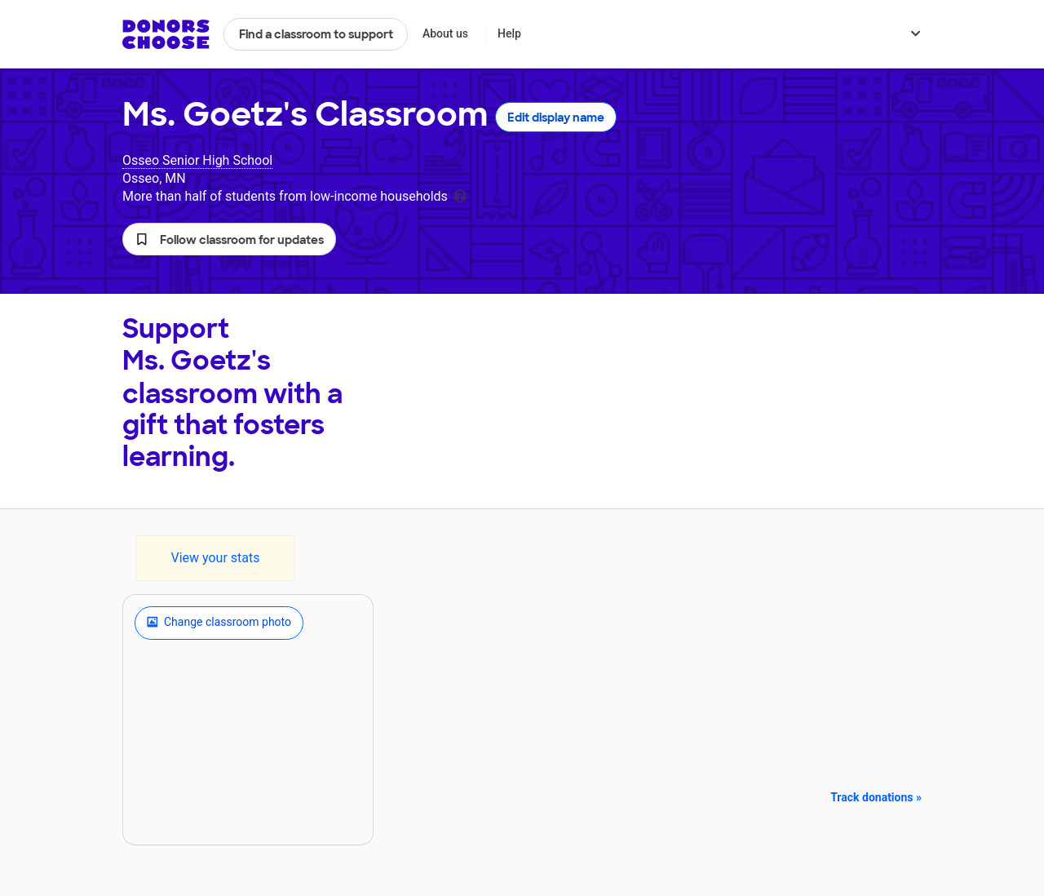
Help (509, 33)
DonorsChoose (166, 34)
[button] (229, 239)
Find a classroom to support (316, 34)
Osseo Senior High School (197, 160)
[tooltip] (460, 195)
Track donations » (876, 797)
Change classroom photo (219, 622)
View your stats (214, 558)
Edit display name (555, 117)
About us (445, 33)
